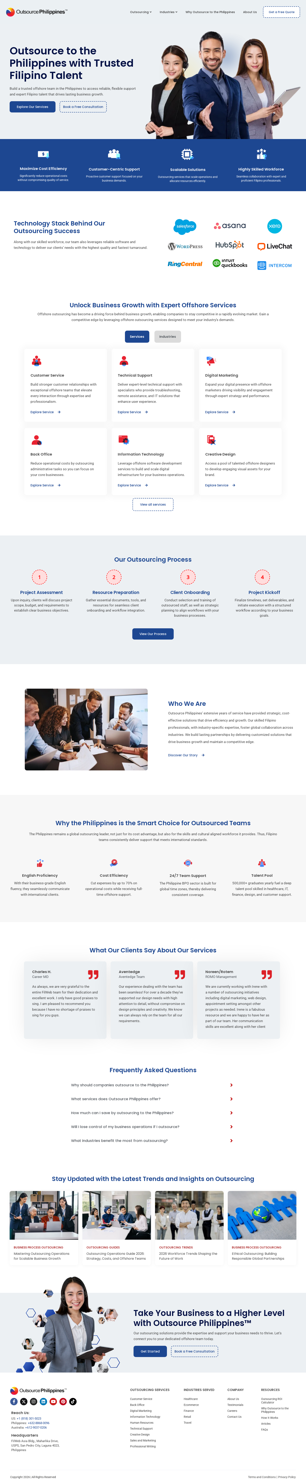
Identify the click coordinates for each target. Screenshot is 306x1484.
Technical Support (141, 1428)
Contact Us (234, 1416)
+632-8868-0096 (38, 1423)
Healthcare (191, 1399)
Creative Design (140, 1434)
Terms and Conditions (262, 1477)
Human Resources (141, 1422)
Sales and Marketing (143, 1440)
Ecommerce (191, 1405)
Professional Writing (143, 1446)
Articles (266, 1423)
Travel (187, 1422)
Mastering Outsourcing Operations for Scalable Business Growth (41, 1256)
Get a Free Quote (282, 12)
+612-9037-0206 (36, 1427)
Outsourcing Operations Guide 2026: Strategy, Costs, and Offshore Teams (116, 1256)
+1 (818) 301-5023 (29, 1418)
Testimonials (235, 1405)
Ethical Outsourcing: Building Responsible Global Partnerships (258, 1256)
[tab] (137, 337)
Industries (168, 12)
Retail (187, 1416)
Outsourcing (141, 12)
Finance (189, 1410)
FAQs (264, 1429)
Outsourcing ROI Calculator (271, 1400)
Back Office (137, 1405)
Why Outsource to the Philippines (210, 12)
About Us (250, 12)
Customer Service (141, 1399)
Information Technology (145, 1416)
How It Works (269, 1417)
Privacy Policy (287, 1477)
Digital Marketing (141, 1410)
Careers (232, 1410)
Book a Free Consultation (83, 107)
